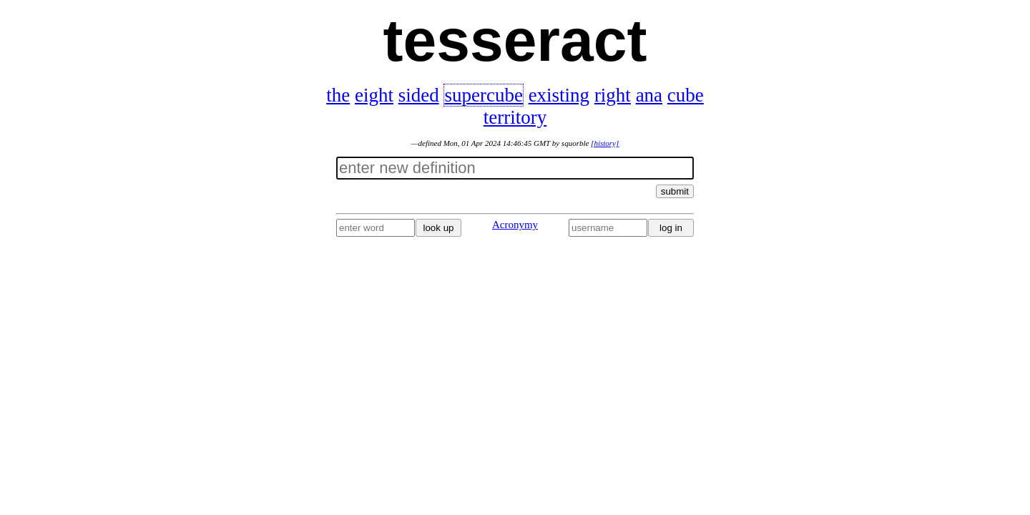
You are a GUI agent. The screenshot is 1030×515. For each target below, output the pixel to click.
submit (675, 191)
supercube (483, 95)
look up (438, 227)
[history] (605, 143)
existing (559, 95)
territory (515, 117)
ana (649, 95)
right (612, 95)
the (338, 95)
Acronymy (515, 224)
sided (418, 95)
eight (374, 95)
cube (685, 95)
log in (670, 227)
